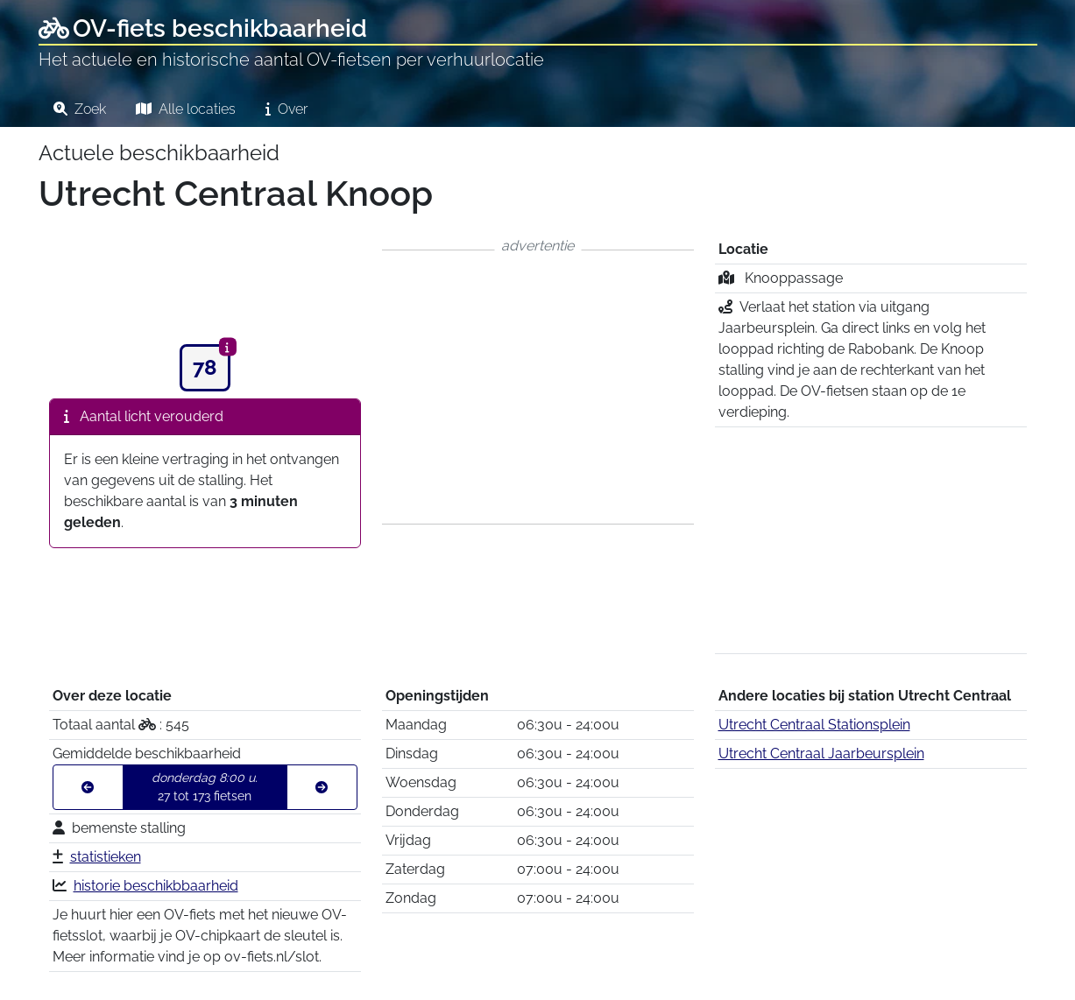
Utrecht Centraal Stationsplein (814, 724)
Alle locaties (186, 109)
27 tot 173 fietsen (205, 787)
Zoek (79, 109)
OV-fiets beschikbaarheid (203, 28)
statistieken (105, 857)
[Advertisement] (538, 387)
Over (286, 109)
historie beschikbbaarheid (156, 885)
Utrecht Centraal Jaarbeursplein (821, 753)
